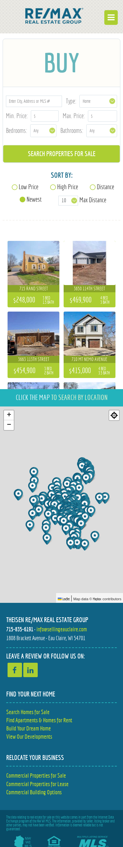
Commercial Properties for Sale (36, 775)
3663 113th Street (33, 359)
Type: (71, 101)
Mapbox (97, 599)
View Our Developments (29, 736)
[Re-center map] (114, 415)
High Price (67, 186)
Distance (105, 186)
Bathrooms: (71, 130)
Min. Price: (17, 115)
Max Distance (92, 200)
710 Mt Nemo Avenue (89, 359)
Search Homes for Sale (28, 712)
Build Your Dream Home (28, 728)
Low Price (28, 186)
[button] (96, 536)
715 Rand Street (33, 288)
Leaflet (64, 599)
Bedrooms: (16, 130)
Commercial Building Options (34, 792)
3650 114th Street (89, 288)
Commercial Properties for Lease (37, 784)
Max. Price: (74, 115)
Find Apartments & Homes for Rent (39, 720)
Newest (34, 199)
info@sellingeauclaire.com (61, 629)
